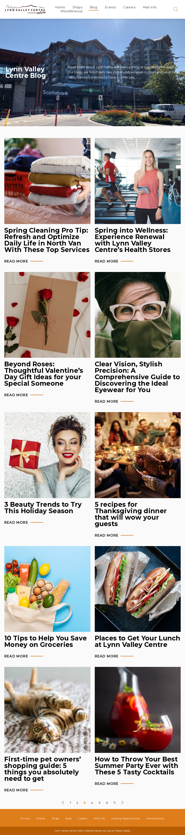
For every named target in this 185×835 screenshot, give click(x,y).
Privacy (25, 818)
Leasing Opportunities (126, 818)
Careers (130, 7)
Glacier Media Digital (118, 830)
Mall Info (150, 7)
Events (110, 7)
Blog (94, 7)
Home (60, 7)
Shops (77, 7)
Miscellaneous (72, 11)
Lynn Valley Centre (25, 9)
